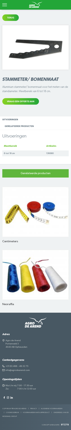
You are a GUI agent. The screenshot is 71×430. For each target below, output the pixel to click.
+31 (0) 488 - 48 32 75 (17, 366)
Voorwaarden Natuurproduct (36, 412)
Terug (10, 18)
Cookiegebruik (12, 412)
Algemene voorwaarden (51, 408)
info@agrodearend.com (18, 370)
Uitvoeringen (10, 120)
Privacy (33, 408)
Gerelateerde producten (19, 126)
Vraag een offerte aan (20, 101)
